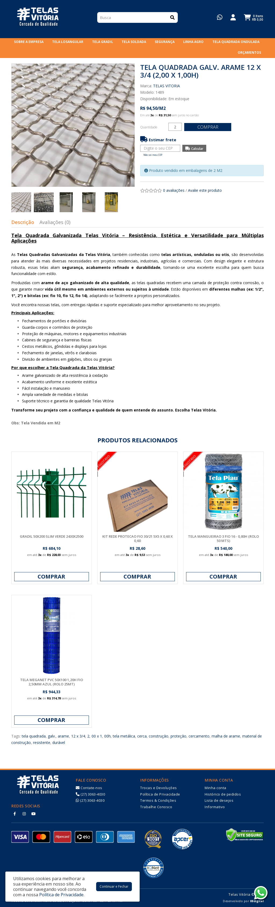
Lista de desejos (219, 800)
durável (58, 742)
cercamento (199, 736)
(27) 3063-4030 (90, 794)
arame (63, 736)
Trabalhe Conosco (156, 806)
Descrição (22, 222)
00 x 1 (97, 736)
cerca (142, 736)
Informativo (215, 806)
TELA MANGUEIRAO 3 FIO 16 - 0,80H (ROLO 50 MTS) (223, 538)
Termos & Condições (158, 800)
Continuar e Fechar (114, 886)
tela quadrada (34, 736)
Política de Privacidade (160, 794)
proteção (178, 736)
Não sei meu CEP (152, 154)
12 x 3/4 (78, 736)
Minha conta (215, 787)
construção (158, 736)
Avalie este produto (205, 190)
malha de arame (226, 736)
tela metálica (124, 736)
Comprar (208, 127)
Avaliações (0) (54, 222)
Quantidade (148, 127)
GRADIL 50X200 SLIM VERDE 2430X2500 (51, 536)
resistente (41, 742)
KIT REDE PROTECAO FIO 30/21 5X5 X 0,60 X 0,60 (137, 538)
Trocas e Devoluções (158, 787)
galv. (52, 736)
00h (107, 736)
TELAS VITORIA (166, 85)
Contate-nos (89, 787)
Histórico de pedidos (223, 794)
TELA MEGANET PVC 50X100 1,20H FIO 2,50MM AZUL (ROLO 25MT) (51, 681)
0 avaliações (173, 190)
